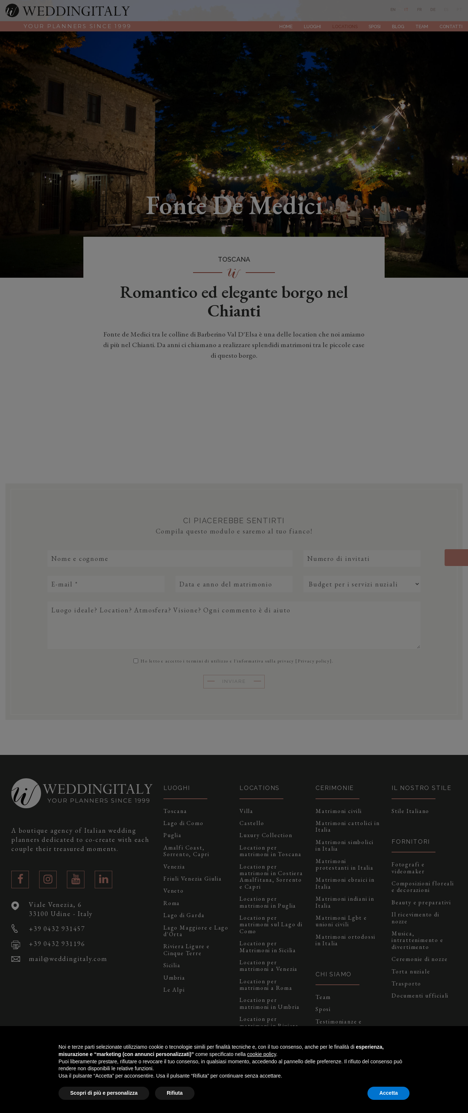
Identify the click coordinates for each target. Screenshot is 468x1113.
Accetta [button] (388, 1093)
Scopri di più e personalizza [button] (103, 1093)
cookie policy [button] (261, 1054)
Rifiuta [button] (175, 1093)
